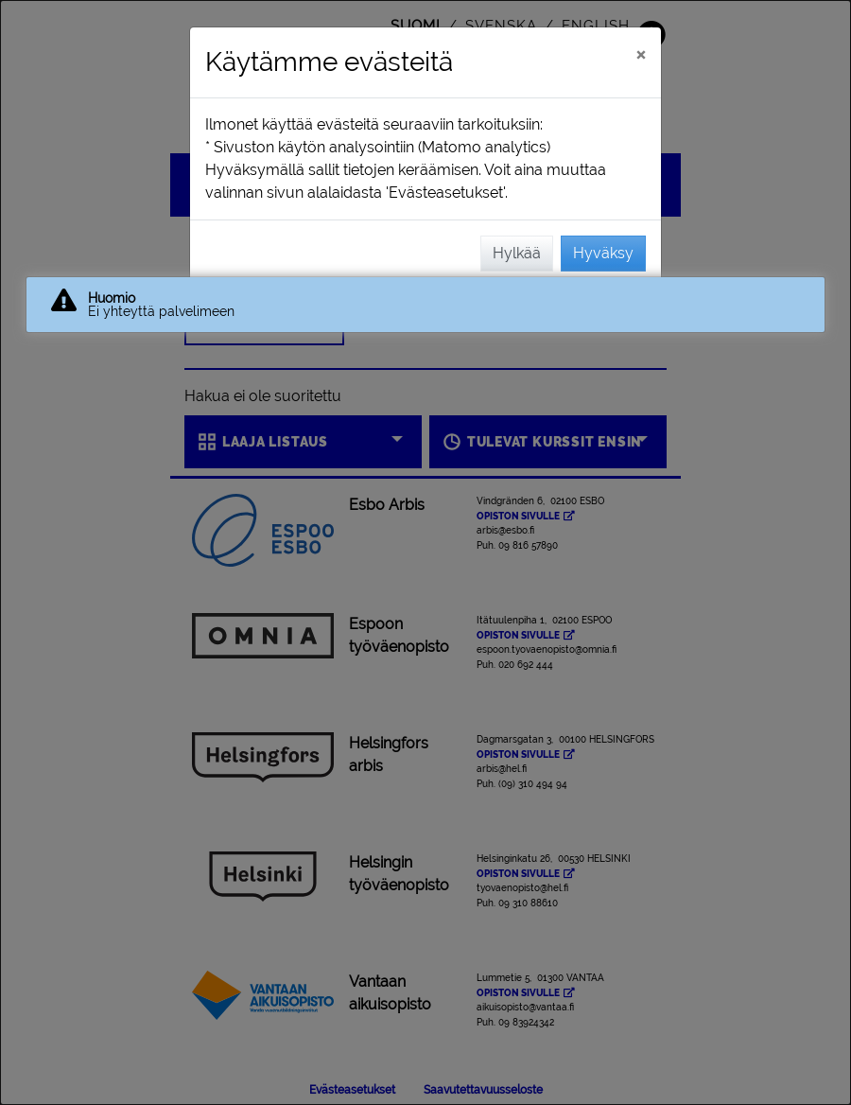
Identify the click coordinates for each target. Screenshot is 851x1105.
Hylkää (517, 253)
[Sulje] (640, 53)
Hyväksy (603, 253)
